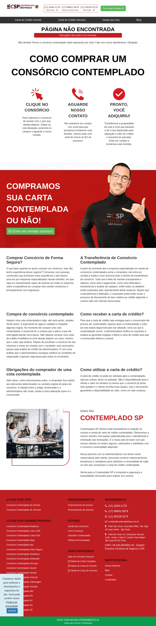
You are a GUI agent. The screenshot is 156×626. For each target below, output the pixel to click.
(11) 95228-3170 (89, 7)
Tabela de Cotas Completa (82, 561)
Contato (108, 575)
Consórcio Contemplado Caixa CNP (23, 531)
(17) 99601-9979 (70, 7)
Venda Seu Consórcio (78, 526)
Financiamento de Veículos (81, 510)
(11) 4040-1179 (52, 7)
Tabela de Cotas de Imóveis (82, 566)
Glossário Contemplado (79, 535)
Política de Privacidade (79, 540)
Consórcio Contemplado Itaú (19, 545)
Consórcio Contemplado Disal (20, 540)
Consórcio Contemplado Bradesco (22, 526)
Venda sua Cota (110, 20)
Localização (110, 579)
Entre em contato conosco (30, 231)
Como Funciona (75, 531)
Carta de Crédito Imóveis (28, 20)
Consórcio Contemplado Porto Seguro (24, 549)
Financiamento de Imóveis (80, 505)
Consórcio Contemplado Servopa (22, 563)
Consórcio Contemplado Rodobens (23, 554)
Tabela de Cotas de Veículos (82, 570)
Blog (138, 20)
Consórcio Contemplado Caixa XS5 (23, 535)
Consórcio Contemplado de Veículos (23, 510)
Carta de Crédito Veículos (71, 20)
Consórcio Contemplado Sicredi (21, 572)
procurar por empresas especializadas (26, 279)
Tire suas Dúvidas (113, 8)
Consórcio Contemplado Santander (23, 558)
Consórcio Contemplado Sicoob (21, 568)
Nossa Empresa (112, 565)
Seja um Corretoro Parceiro (81, 556)
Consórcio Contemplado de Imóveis (23, 505)
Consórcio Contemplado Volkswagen (23, 582)
